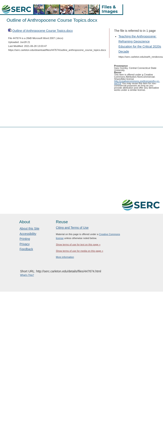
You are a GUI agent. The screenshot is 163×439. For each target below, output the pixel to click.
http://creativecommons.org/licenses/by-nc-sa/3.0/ (137, 82)
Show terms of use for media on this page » (79, 251)
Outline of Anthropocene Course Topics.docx (42, 30)
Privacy (24, 244)
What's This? (27, 275)
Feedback (26, 249)
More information (65, 257)
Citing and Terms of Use (72, 227)
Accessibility (27, 234)
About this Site (29, 228)
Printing (24, 239)
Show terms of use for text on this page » (78, 244)
